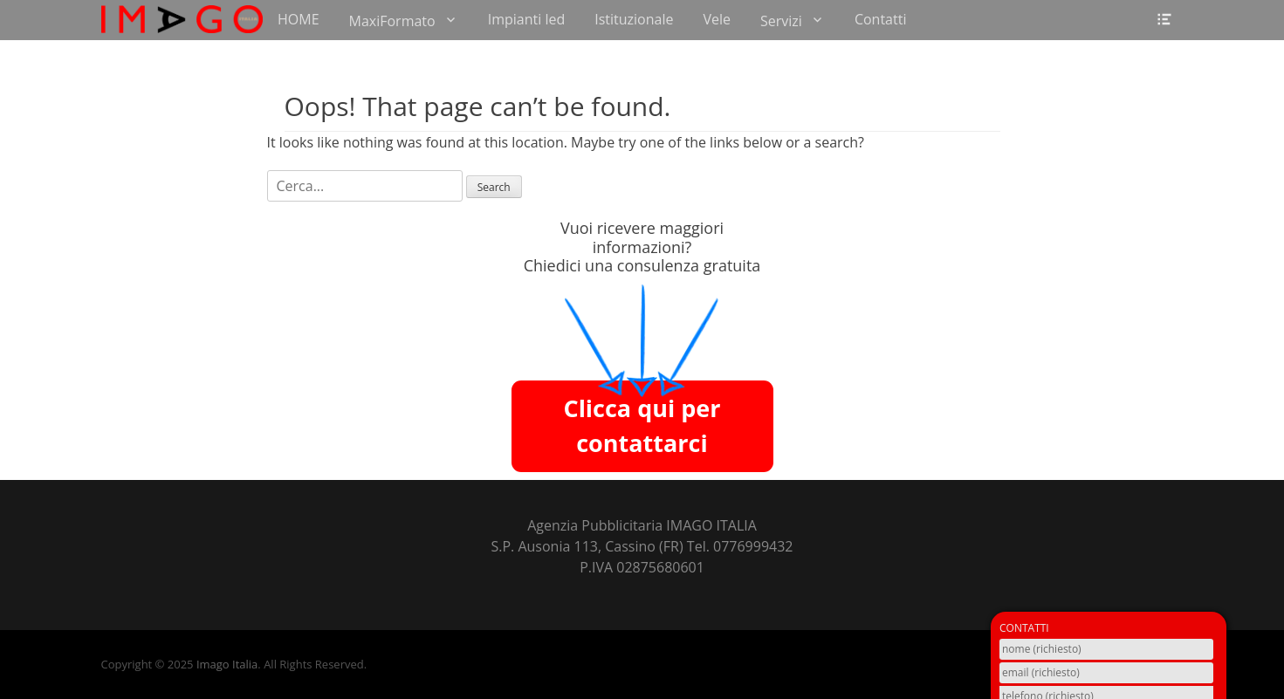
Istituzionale (633, 19)
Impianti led (527, 19)
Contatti (881, 19)
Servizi (781, 21)
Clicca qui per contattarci (641, 426)
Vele (717, 19)
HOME (298, 19)
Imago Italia (226, 664)
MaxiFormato (392, 21)
